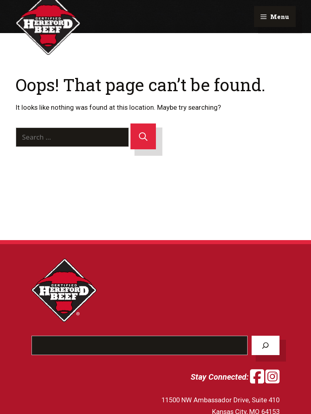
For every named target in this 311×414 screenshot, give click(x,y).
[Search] (143, 136)
